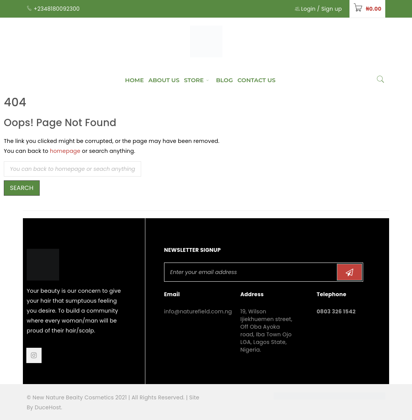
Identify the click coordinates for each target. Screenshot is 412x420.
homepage (65, 151)
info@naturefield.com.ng (198, 311)
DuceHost (48, 407)
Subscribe (349, 272)
